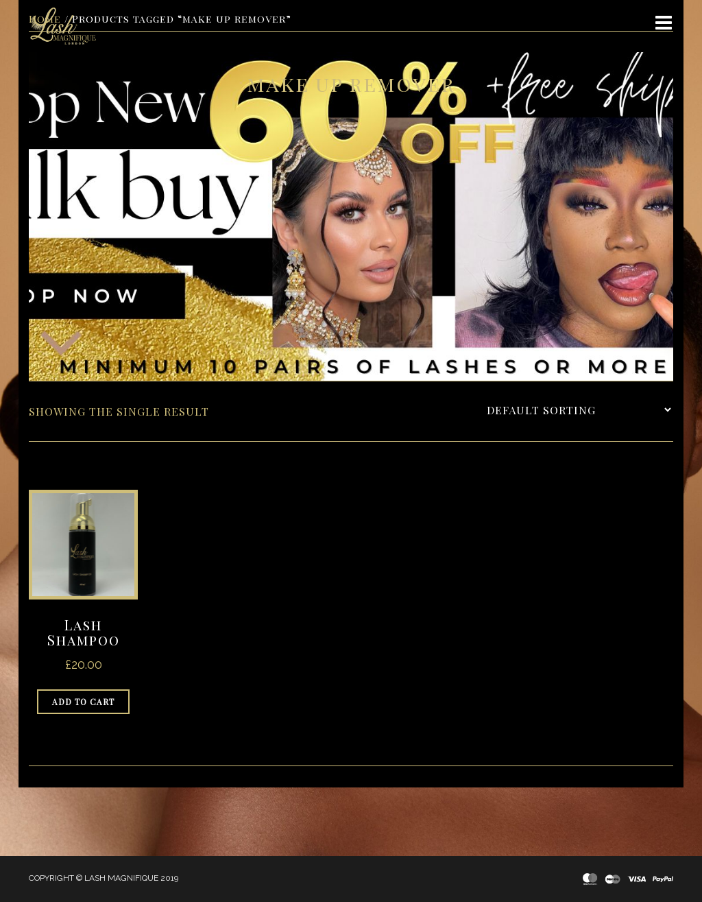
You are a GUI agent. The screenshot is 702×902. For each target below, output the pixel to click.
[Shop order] (578, 410)
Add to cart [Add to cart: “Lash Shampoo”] (83, 701)
